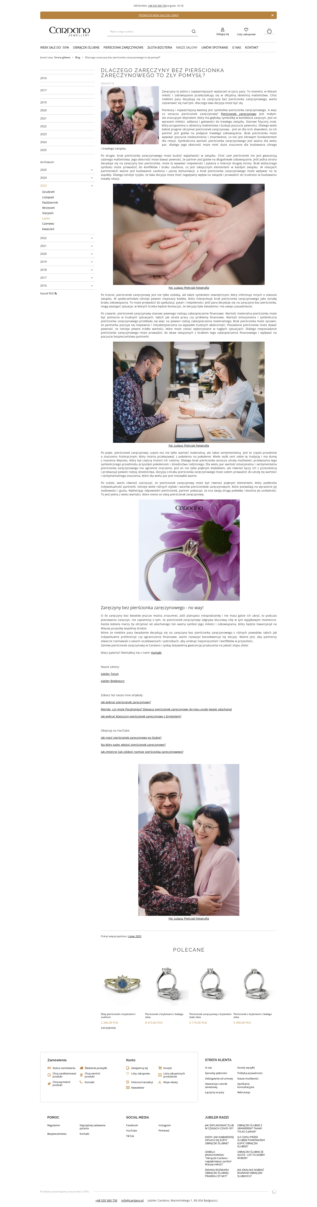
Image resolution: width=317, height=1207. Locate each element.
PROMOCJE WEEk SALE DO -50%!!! (159, 15)
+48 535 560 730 (157, 5)
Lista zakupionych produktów (174, 1075)
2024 (43, 142)
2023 (43, 134)
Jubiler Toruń (110, 674)
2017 (43, 90)
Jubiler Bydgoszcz (113, 681)
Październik (50, 202)
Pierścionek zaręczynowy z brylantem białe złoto (210, 1016)
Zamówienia (57, 1060)
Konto (130, 1060)
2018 (43, 270)
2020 (43, 110)
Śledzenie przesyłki (96, 1068)
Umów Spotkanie (214, 47)
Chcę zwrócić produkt (92, 1075)
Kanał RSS (48, 293)
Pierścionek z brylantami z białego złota (164, 1016)
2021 (43, 118)
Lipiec (46, 218)
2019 (43, 102)
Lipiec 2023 (134, 936)
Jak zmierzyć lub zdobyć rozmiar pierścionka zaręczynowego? (142, 752)
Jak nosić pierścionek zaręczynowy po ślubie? (131, 738)
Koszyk (167, 1068)
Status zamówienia (64, 1068)
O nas (236, 47)
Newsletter (137, 1087)
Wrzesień (48, 208)
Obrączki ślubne (86, 47)
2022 (43, 126)
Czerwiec (48, 223)
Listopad (48, 197)
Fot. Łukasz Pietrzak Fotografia (189, 288)
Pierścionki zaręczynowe (123, 47)
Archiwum (47, 162)
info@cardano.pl (132, 1200)
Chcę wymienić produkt (61, 1084)
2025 (43, 150)
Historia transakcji (142, 1082)
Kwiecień (48, 229)
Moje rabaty (170, 1082)
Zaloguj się (222, 34)
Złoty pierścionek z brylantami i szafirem (118, 1016)
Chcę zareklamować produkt (64, 1075)
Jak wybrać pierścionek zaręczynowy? (126, 702)
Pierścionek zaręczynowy (238, 114)
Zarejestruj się (139, 1068)
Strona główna (62, 57)
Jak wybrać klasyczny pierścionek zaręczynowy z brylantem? (141, 716)
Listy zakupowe (246, 34)
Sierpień (48, 213)
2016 (43, 78)
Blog (77, 57)
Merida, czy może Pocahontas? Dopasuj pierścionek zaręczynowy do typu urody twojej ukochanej (166, 709)
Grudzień (48, 192)
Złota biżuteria (159, 47)
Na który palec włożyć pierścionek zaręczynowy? (133, 745)
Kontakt (251, 47)
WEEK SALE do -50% (54, 47)
